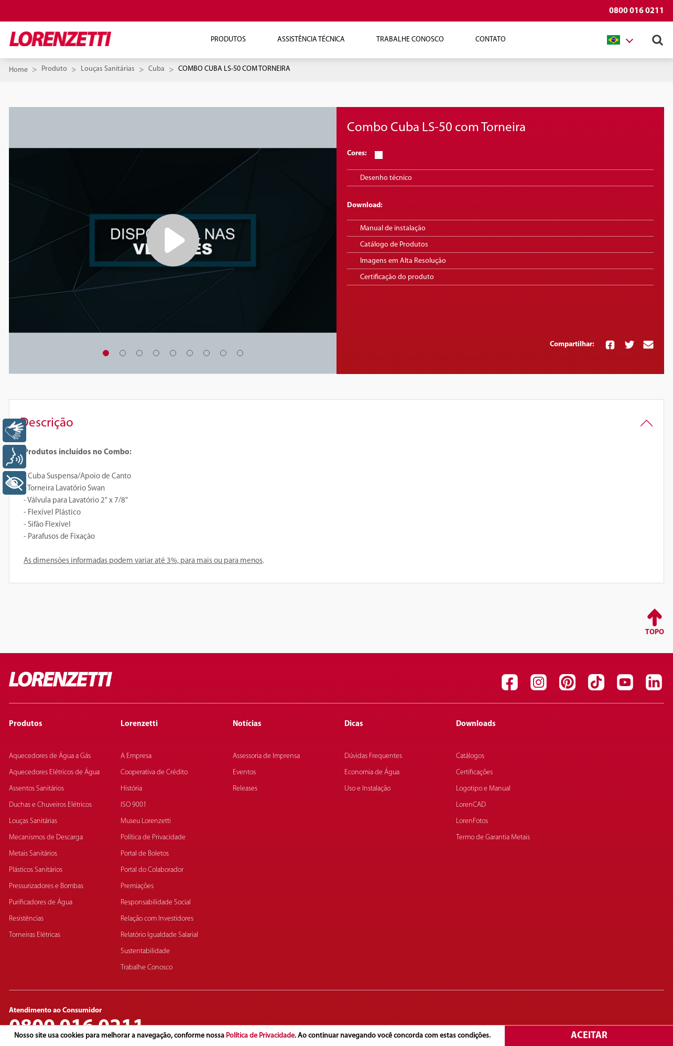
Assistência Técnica (311, 40)
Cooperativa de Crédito (154, 772)
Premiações (137, 886)
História (131, 789)
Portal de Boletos (145, 854)
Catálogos (470, 756)
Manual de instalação (393, 228)
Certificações (474, 772)
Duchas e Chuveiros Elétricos (50, 805)
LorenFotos (472, 821)
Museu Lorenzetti (146, 821)
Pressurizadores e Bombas (46, 886)
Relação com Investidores (157, 919)
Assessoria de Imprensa (266, 756)
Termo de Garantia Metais (493, 837)
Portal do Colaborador (152, 870)
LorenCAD (471, 805)
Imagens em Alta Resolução (403, 261)
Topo (654, 632)
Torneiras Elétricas (34, 935)
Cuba (156, 69)
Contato (490, 40)
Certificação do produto (397, 277)
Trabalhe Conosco (410, 40)
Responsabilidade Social (156, 902)
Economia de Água (371, 772)
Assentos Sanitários (36, 789)
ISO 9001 (134, 805)
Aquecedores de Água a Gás (50, 756)
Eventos (244, 772)
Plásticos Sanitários (35, 870)
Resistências (26, 919)
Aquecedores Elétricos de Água (54, 772)
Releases (245, 789)
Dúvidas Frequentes (373, 756)
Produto (54, 69)
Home (18, 70)
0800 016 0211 (636, 11)
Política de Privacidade (260, 1036)
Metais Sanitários (33, 854)
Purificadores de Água (40, 902)
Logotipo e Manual (483, 789)
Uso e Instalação (367, 789)
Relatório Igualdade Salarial (159, 935)
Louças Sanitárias (108, 69)
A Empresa (136, 756)
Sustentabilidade (145, 951)
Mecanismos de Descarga (46, 837)
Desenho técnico (386, 178)
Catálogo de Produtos (394, 245)
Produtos (228, 40)
